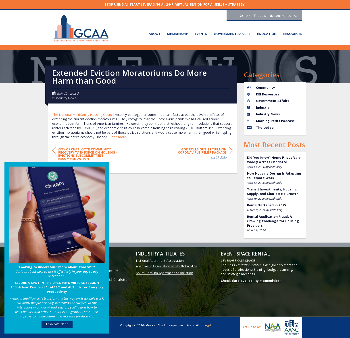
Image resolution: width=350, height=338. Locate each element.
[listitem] (274, 162)
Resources (292, 33)
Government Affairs (232, 33)
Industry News (66, 98)
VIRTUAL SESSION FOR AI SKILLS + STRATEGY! (210, 4)
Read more (118, 137)
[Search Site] (296, 15)
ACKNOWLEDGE (57, 324)
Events (201, 33)
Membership (177, 33)
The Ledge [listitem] (260, 127)
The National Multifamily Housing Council (83, 114)
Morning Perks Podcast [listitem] (271, 121)
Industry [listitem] (258, 107)
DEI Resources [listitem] (263, 94)
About (154, 33)
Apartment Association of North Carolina (166, 266)
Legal (207, 325)
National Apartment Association (160, 260)
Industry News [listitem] (263, 114)
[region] (199, 154)
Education (267, 33)
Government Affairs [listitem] (268, 101)
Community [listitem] (261, 87)
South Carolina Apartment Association (164, 273)
